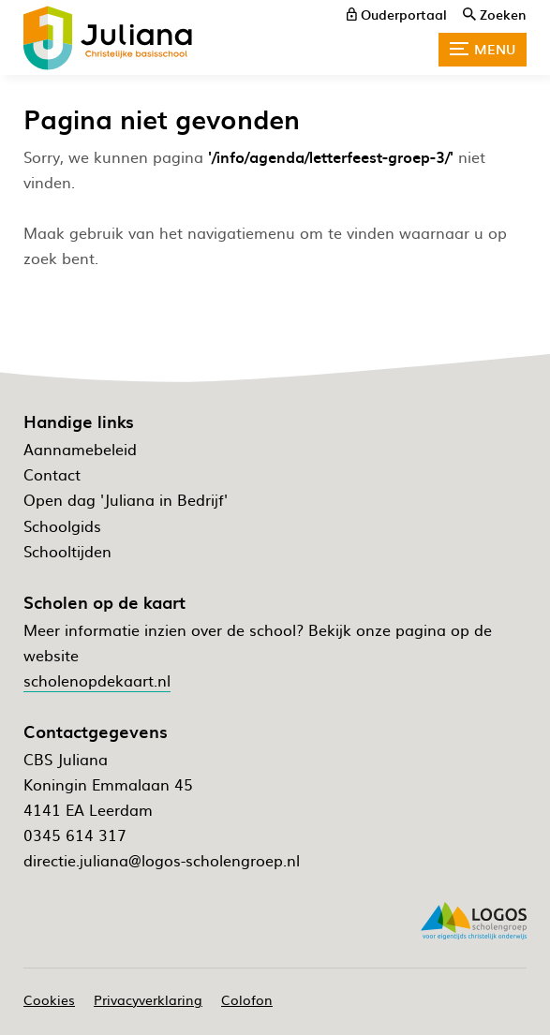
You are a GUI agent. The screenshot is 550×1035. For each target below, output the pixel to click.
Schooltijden (67, 551)
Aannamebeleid (80, 448)
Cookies (49, 999)
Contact (52, 474)
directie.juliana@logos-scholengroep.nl (161, 860)
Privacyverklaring (148, 999)
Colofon (247, 999)
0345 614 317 (74, 834)
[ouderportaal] (397, 14)
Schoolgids (62, 525)
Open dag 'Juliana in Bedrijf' (125, 499)
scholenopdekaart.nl (97, 680)
